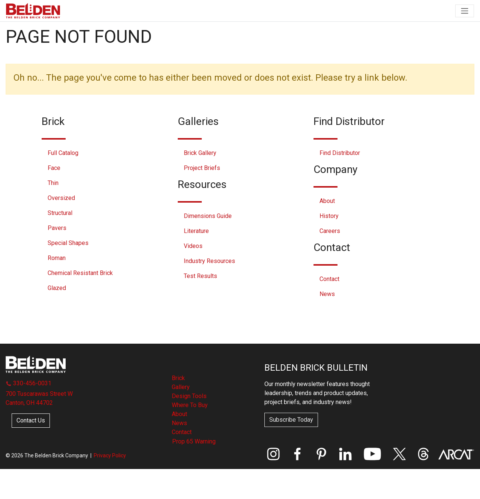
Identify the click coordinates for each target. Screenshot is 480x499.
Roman (57, 258)
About (327, 200)
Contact (329, 279)
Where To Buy (190, 405)
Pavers (57, 227)
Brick (178, 378)
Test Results (200, 276)
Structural (60, 212)
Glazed (57, 288)
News (327, 294)
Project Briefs (202, 167)
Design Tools (189, 396)
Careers (330, 230)
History (329, 215)
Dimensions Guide (208, 215)
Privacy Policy (110, 455)
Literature (196, 230)
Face (54, 167)
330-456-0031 (28, 383)
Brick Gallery (200, 152)
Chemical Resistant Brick (80, 273)
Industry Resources (209, 261)
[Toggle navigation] (464, 11)
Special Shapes (68, 242)
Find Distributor (340, 152)
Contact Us (30, 420)
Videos (193, 246)
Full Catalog (63, 152)
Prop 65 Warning (194, 441)
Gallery (181, 387)
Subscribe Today (291, 419)
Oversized (61, 197)
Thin (53, 182)
